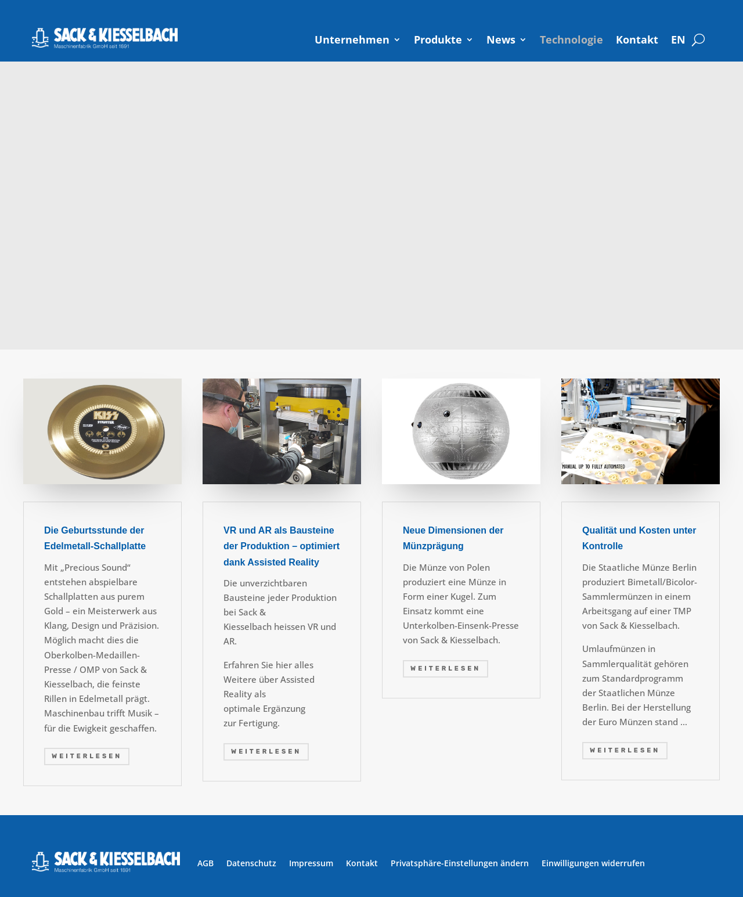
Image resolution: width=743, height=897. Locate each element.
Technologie (571, 39)
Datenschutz (251, 863)
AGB (205, 863)
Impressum (311, 863)
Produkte (438, 39)
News (500, 39)
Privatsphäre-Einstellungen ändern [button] (460, 863)
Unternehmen (352, 39)
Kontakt (637, 39)
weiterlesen (87, 756)
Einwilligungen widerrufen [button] (593, 863)
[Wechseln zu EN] (678, 39)
